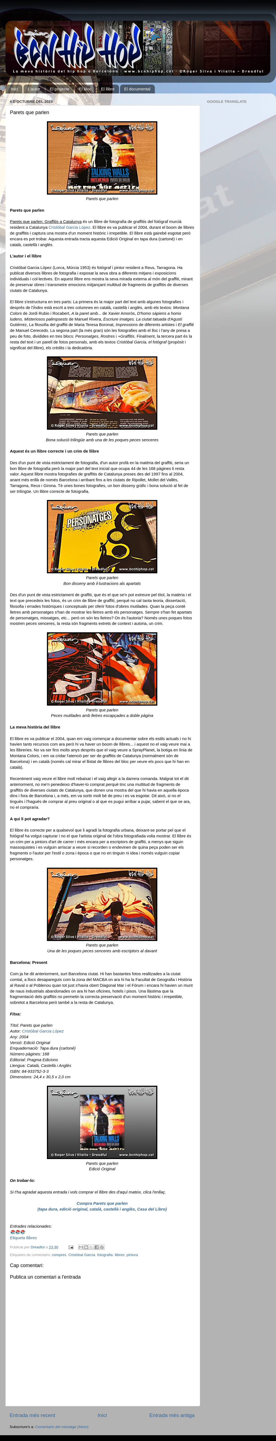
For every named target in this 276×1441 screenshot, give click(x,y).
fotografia (105, 1255)
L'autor (34, 89)
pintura (132, 1255)
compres (59, 1255)
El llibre (108, 89)
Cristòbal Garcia (81, 1255)
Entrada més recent (32, 1415)
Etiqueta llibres (23, 1238)
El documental (137, 89)
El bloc (85, 89)
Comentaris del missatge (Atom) (62, 1427)
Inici (14, 89)
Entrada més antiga (172, 1415)
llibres (119, 1255)
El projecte (59, 89)
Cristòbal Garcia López (69, 227)
